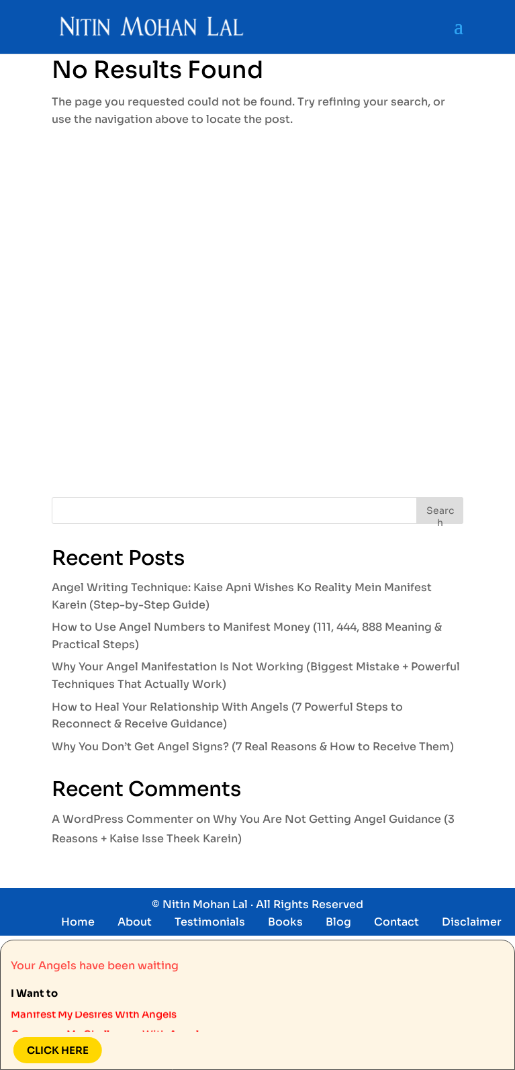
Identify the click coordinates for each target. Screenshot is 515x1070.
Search (440, 514)
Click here (52, 1050)
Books (285, 922)
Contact (396, 922)
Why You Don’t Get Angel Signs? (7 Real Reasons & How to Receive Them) (253, 747)
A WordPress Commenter (122, 819)
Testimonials (210, 922)
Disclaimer (472, 922)
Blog (338, 922)
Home (78, 922)
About (135, 922)
